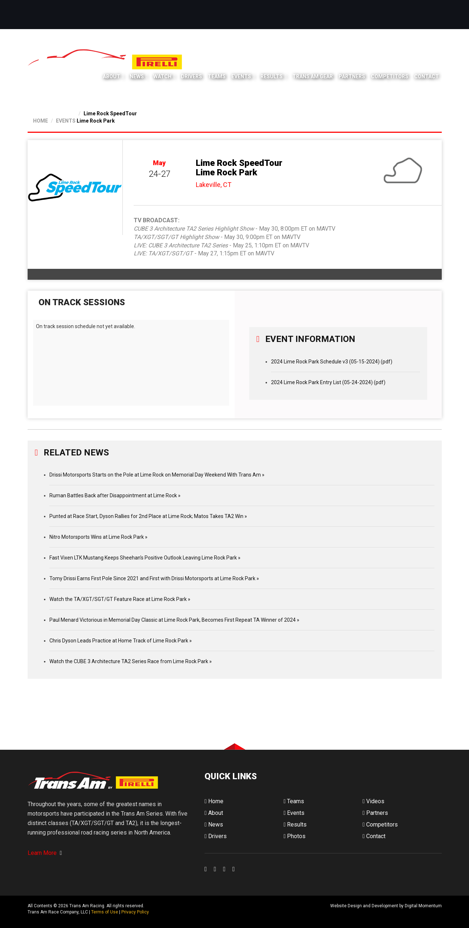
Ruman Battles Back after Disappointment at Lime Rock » (115, 495)
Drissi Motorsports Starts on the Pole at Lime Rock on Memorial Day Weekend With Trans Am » (156, 475)
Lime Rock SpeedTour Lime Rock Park (239, 168)
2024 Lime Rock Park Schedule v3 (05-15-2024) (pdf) (331, 362)
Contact (426, 76)
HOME (40, 121)
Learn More (45, 852)
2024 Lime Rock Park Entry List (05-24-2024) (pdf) (328, 382)
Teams (217, 76)
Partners (352, 76)
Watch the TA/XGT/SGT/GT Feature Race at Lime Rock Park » (119, 599)
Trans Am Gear (312, 76)
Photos (294, 836)
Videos (373, 801)
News (137, 76)
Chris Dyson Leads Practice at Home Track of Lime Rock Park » (120, 641)
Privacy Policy (135, 912)
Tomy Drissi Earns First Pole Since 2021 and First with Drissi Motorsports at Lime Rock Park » (154, 578)
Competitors (389, 76)
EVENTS (66, 121)
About (111, 76)
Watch (162, 76)
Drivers (191, 76)
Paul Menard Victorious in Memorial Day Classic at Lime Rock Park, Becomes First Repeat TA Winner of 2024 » (174, 620)
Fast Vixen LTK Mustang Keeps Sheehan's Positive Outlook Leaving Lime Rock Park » (144, 558)
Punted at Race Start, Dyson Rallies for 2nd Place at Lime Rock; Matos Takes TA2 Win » (148, 516)
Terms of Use (104, 912)
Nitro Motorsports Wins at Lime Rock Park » (98, 537)
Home (214, 801)
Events (241, 76)
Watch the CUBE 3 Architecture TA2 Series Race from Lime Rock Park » (130, 661)
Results (271, 76)
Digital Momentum (214, 912)
